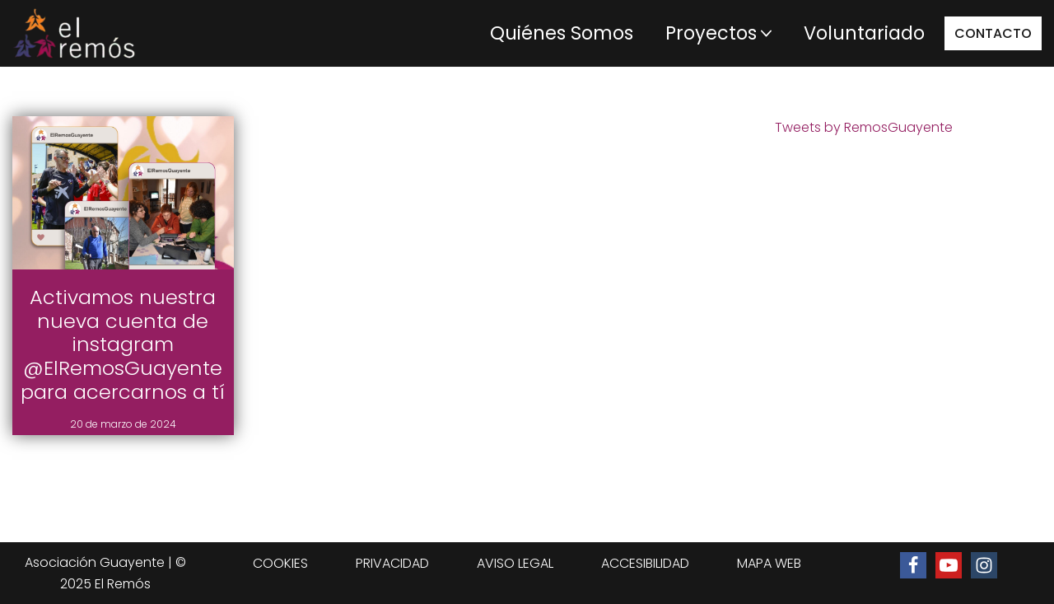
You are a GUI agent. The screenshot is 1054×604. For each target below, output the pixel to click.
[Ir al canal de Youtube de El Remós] (948, 565)
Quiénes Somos (561, 33)
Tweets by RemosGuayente (864, 127)
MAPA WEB (769, 563)
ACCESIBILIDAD (645, 563)
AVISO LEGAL (515, 563)
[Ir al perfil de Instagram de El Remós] (984, 565)
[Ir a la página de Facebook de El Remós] (913, 565)
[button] (766, 33)
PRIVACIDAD (392, 563)
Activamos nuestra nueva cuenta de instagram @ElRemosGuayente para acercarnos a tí (123, 344)
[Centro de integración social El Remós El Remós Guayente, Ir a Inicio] (74, 33)
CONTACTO (993, 33)
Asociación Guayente (95, 562)
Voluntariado (864, 33)
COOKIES (280, 563)
